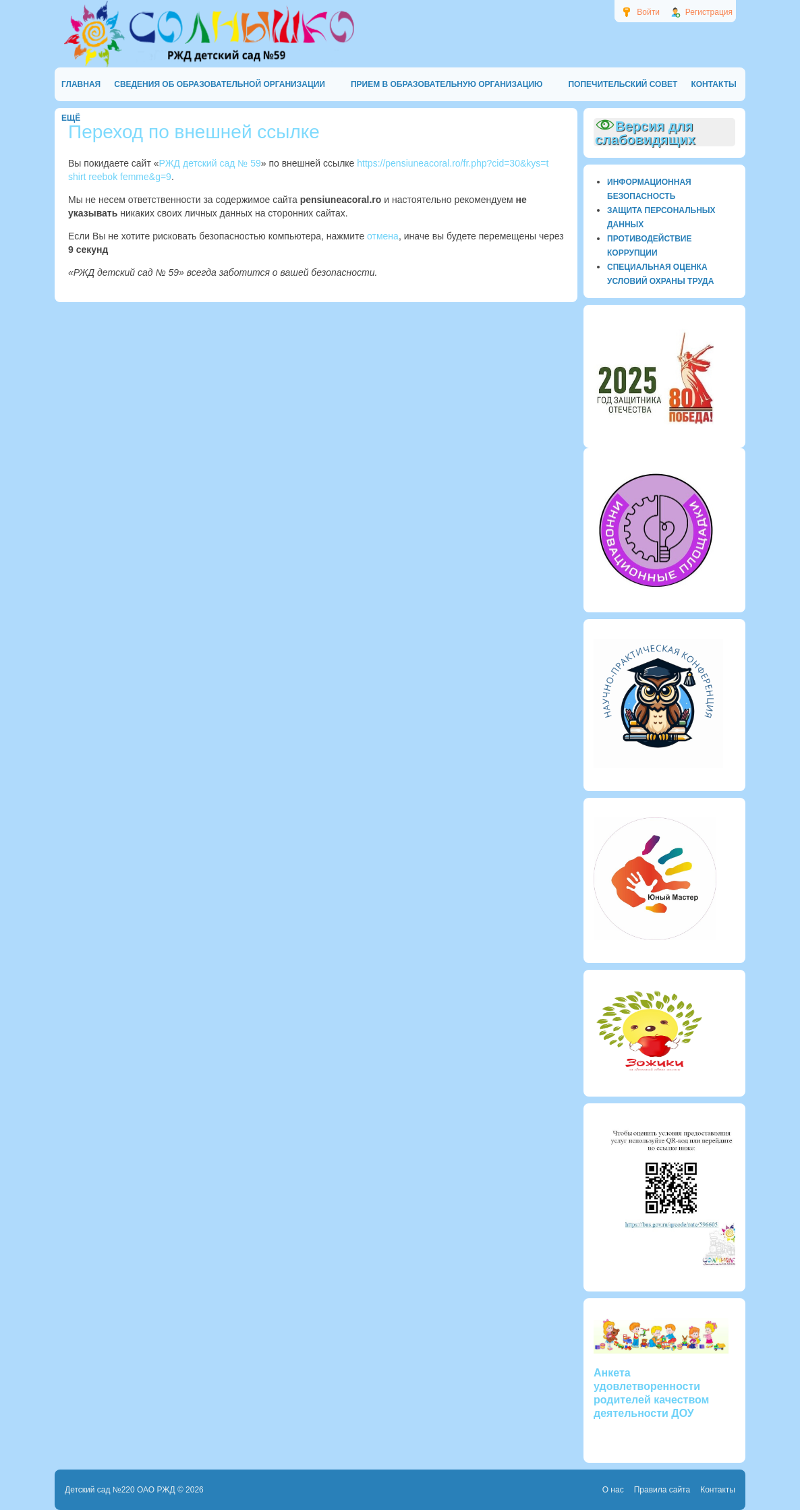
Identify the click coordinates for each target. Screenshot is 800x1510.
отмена (383, 236)
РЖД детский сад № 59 (210, 163)
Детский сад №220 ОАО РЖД (120, 1489)
